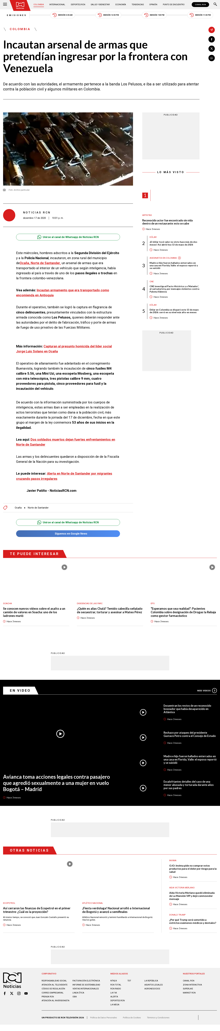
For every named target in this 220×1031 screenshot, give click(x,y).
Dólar (153, 238)
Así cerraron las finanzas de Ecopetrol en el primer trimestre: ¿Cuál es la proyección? (38, 911)
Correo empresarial (53, 1003)
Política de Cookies (133, 1024)
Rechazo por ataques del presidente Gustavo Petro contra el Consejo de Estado (187, 734)
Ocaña (18, 506)
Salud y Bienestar (100, 4)
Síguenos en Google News (68, 533)
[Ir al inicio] (20, 5)
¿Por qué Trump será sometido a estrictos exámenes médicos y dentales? (188, 924)
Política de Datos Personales (104, 1024)
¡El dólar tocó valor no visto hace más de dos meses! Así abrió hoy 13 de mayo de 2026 (174, 244)
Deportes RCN (77, 4)
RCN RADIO (115, 994)
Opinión (152, 4)
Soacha (7, 602)
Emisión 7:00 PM (156, 15)
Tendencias (137, 4)
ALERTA (114, 1002)
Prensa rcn (48, 1007)
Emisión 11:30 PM (203, 15)
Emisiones (13, 15)
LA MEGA (114, 1010)
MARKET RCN (189, 998)
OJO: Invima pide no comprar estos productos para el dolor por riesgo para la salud (190, 869)
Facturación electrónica (80, 987)
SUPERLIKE (188, 994)
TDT (129, 986)
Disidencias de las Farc (91, 602)
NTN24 (113, 986)
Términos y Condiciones (160, 1024)
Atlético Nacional (93, 903)
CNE (152, 282)
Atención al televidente (55, 992)
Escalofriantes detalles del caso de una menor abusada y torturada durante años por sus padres (190, 785)
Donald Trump (178, 916)
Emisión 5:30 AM (61, 15)
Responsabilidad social (55, 986)
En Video (20, 690)
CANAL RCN (200, 4)
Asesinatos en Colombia (164, 259)
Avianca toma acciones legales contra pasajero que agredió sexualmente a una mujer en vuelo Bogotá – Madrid (58, 783)
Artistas (147, 216)
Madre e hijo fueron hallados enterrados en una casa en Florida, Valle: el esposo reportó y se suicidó (174, 267)
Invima (173, 861)
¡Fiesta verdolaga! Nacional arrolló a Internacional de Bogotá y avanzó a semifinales (116, 911)
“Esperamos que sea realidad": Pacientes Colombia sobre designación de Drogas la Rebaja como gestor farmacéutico (179, 611)
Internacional (57, 4)
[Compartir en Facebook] (211, 39)
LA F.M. (113, 998)
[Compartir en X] (211, 49)
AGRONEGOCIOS (152, 994)
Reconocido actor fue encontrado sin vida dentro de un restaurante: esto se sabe (169, 223)
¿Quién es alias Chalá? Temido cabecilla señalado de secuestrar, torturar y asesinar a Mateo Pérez (108, 611)
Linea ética (79, 1003)
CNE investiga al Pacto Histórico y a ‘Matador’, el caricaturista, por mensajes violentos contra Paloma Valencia (171, 291)
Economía (120, 4)
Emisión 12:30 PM (109, 15)
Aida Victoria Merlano (182, 888)
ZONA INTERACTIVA (192, 990)
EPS (153, 602)
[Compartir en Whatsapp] (211, 58)
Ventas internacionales (86, 999)
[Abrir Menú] (5, 4)
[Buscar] (215, 5)
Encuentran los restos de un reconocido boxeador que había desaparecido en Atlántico (189, 709)
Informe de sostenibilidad (81, 993)
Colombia (39, 4)
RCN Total (116, 990)
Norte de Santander (38, 506)
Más (206, 690)
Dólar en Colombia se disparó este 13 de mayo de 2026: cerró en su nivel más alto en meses (173, 314)
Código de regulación (54, 999)
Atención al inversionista (56, 1011)
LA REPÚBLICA (151, 986)
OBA (75, 1007)
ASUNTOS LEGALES (153, 990)
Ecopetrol (9, 903)
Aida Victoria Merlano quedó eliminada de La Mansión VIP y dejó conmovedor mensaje (192, 897)
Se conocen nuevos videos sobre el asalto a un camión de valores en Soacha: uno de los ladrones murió (35, 611)
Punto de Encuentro (173, 4)
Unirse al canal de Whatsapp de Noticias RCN (68, 238)
